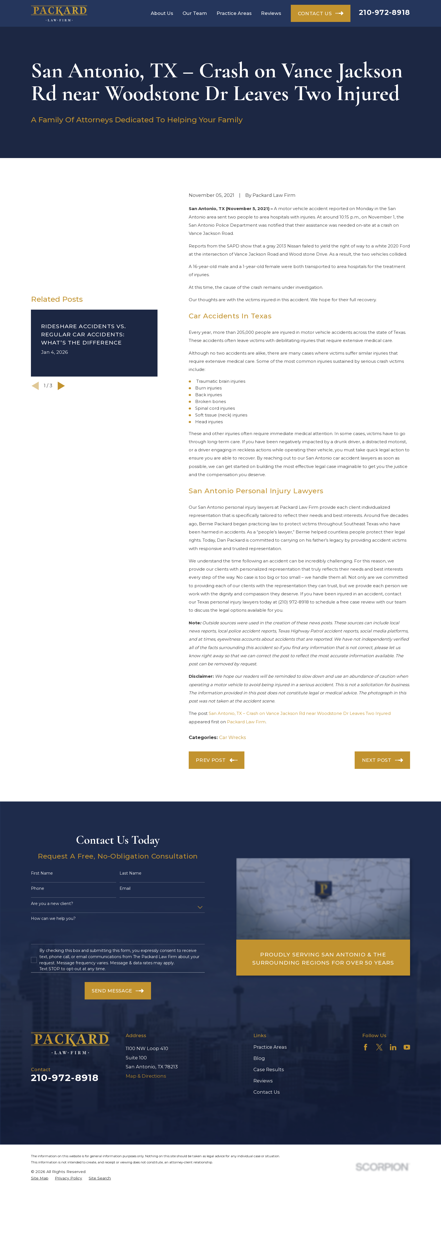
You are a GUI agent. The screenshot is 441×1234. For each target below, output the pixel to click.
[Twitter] (379, 1047)
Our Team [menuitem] (195, 13)
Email (125, 888)
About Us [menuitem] (162, 13)
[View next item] (61, 301)
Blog (259, 1058)
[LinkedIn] (393, 1047)
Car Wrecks (232, 737)
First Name (42, 873)
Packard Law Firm (246, 721)
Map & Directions (146, 1076)
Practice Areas (270, 1047)
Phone (37, 888)
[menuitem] (39, 1178)
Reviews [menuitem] (271, 13)
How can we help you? (53, 918)
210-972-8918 (384, 12)
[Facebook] (365, 1047)
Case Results (268, 1069)
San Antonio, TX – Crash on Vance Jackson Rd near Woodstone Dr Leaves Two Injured (300, 713)
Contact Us (266, 1092)
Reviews (263, 1081)
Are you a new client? (52, 903)
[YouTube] (407, 1047)
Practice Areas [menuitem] (234, 13)
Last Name (130, 873)
